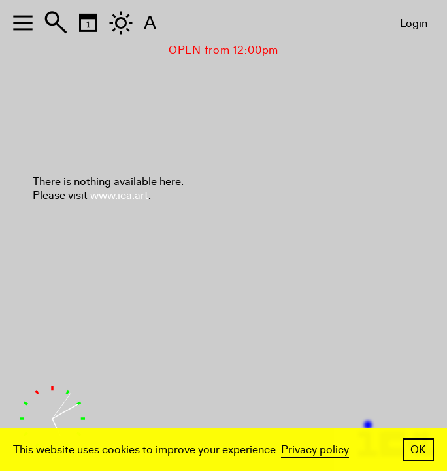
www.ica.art (119, 195)
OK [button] (418, 450)
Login (413, 23)
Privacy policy (315, 450)
